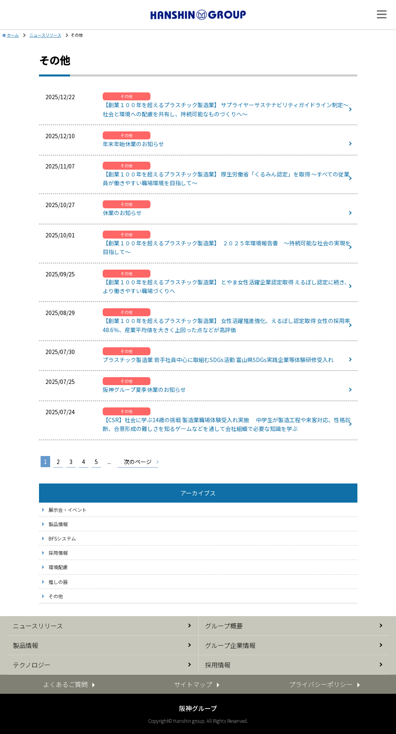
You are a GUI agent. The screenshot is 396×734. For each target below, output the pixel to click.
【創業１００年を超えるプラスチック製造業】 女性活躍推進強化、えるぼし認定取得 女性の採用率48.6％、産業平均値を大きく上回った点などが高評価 (226, 325)
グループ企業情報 (230, 645)
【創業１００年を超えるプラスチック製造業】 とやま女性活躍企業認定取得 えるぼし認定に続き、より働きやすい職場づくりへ (226, 286)
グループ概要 (224, 625)
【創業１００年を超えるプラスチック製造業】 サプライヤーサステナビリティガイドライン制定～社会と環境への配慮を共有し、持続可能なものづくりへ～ (226, 109)
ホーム (13, 35)
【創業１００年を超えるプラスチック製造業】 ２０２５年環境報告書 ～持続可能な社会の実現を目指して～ (227, 247)
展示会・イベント (68, 509)
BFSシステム (62, 538)
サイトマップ (193, 684)
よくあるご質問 (65, 684)
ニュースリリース (38, 625)
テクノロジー (32, 664)
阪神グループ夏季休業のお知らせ (144, 389)
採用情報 (58, 552)
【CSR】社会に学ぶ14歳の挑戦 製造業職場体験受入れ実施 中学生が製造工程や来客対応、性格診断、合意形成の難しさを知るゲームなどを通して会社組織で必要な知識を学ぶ (227, 424)
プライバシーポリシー (321, 684)
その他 (56, 596)
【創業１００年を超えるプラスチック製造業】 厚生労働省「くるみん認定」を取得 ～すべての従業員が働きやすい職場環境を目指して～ (226, 178)
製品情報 (58, 524)
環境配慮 (58, 567)
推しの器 (58, 581)
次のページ (138, 462)
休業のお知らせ (122, 213)
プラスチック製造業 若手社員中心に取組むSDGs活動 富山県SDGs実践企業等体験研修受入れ (218, 360)
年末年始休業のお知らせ (133, 144)
